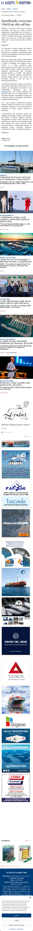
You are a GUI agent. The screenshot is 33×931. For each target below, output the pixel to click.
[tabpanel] (16, 426)
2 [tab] (3, 432)
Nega (16, 920)
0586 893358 (20, 878)
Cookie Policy (12, 929)
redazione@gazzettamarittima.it (19, 882)
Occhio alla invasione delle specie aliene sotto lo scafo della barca (15, 302)
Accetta (16, 915)
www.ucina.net (6, 92)
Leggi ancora (16, 426)
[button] (30, 898)
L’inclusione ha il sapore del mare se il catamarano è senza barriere (15, 178)
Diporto (15, 9)
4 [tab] (6, 432)
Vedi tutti (26, 436)
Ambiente (2, 311)
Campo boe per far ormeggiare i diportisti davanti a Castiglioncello (16, 260)
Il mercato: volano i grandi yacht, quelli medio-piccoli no (15, 383)
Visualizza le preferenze (16, 925)
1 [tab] (1, 432)
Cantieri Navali (4, 393)
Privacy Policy (20, 929)
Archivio (27, 840)
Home (3, 9)
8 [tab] (12, 432)
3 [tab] (4, 432)
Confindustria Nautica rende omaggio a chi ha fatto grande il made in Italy (14, 219)
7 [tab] (11, 432)
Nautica (9, 9)
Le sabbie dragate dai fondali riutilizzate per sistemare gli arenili (16, 342)
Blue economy (4, 229)
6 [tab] (9, 432)
